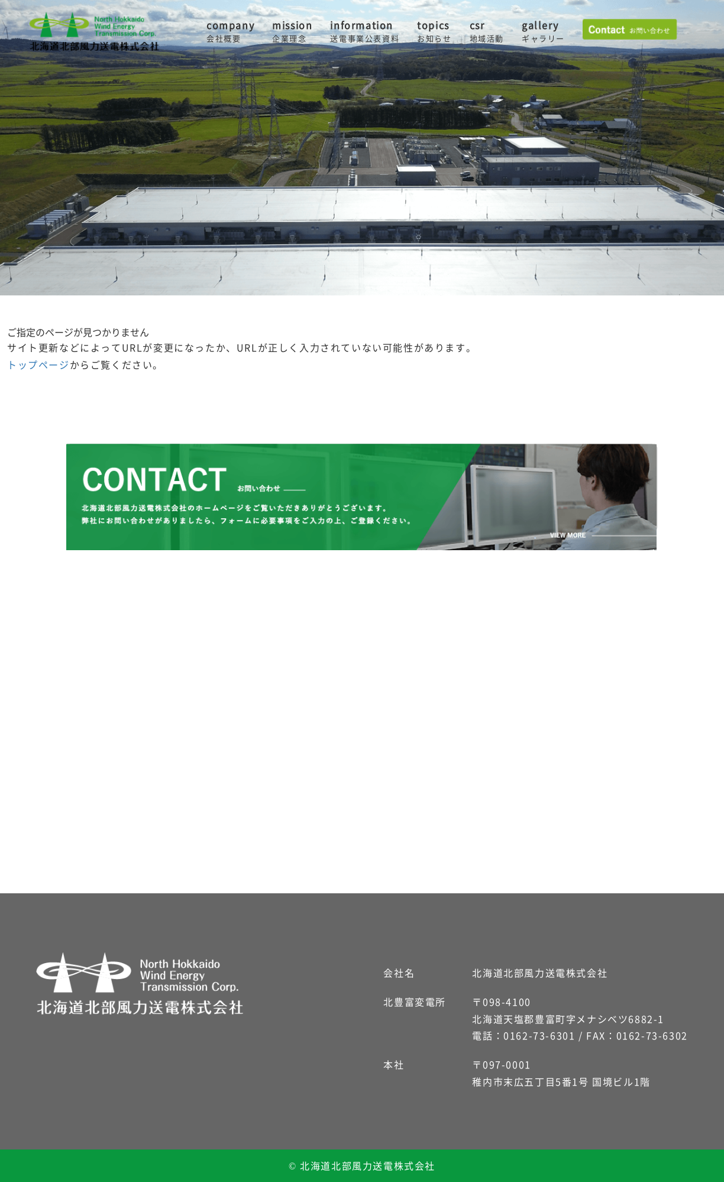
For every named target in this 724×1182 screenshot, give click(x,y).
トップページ (38, 364)
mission (292, 31)
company (230, 31)
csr (487, 31)
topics (434, 31)
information (364, 31)
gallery (543, 31)
